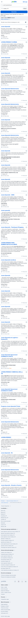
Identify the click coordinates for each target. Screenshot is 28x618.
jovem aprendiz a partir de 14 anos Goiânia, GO (10, 531)
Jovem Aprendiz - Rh (7, 453)
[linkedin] (25, 581)
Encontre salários (4, 611)
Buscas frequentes (6, 506)
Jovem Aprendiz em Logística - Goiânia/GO (9, 338)
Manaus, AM (3, 526)
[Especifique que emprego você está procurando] (14, 5)
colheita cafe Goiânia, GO (6, 552)
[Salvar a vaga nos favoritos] (26, 26)
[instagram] (18, 581)
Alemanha (3, 522)
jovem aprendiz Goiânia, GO (6, 556)
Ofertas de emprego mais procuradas (8, 575)
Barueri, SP (3, 512)
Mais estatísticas (5, 19)
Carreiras (3, 594)
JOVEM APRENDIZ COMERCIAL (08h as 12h (12, 372)
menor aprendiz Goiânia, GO (6, 563)
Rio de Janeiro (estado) (5, 521)
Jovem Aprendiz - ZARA (7, 195)
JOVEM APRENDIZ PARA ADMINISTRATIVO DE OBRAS (9, 243)
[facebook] (15, 581)
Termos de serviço (4, 607)
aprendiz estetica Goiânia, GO (7, 545)
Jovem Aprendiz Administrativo (10, 88)
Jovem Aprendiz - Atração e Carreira (11, 485)
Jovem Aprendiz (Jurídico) (8, 260)
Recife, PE (3, 510)
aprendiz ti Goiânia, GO (5, 538)
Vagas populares (4, 604)
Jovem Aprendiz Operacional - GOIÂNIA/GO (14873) (9, 355)
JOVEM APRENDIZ (6, 437)
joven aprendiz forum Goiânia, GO (8, 535)
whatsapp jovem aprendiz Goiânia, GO (8, 547)
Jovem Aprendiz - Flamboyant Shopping (12, 227)
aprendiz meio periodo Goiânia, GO (8, 533)
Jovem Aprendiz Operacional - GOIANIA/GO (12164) (9, 389)
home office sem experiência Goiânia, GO (9, 566)
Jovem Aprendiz (5, 26)
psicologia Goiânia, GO (5, 568)
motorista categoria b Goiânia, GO (8, 564)
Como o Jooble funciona (6, 592)
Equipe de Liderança (5, 590)
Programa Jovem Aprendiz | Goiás (10, 406)
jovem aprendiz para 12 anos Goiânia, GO (9, 543)
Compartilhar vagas (5, 599)
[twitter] (22, 581)
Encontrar (14, 12)
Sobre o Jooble (4, 587)
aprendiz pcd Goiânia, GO (6, 542)
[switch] (26, 22)
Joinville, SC (3, 519)
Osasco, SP (3, 524)
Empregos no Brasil (5, 606)
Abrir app (25, 1)
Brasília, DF (3, 514)
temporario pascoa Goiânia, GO (7, 554)
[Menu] (2, 2)
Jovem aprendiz (5, 210)
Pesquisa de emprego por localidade (8, 577)
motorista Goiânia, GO (5, 561)
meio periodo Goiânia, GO (6, 559)
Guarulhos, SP (4, 515)
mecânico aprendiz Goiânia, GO (7, 540)
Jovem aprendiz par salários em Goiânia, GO (10, 570)
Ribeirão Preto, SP (4, 517)
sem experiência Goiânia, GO (7, 557)
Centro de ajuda (4, 588)
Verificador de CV (4, 613)
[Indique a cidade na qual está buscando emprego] (14, 8)
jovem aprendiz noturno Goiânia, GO (8, 536)
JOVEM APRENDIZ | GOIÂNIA (9, 42)
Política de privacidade (5, 609)
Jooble (8, 616)
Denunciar (24, 38)
